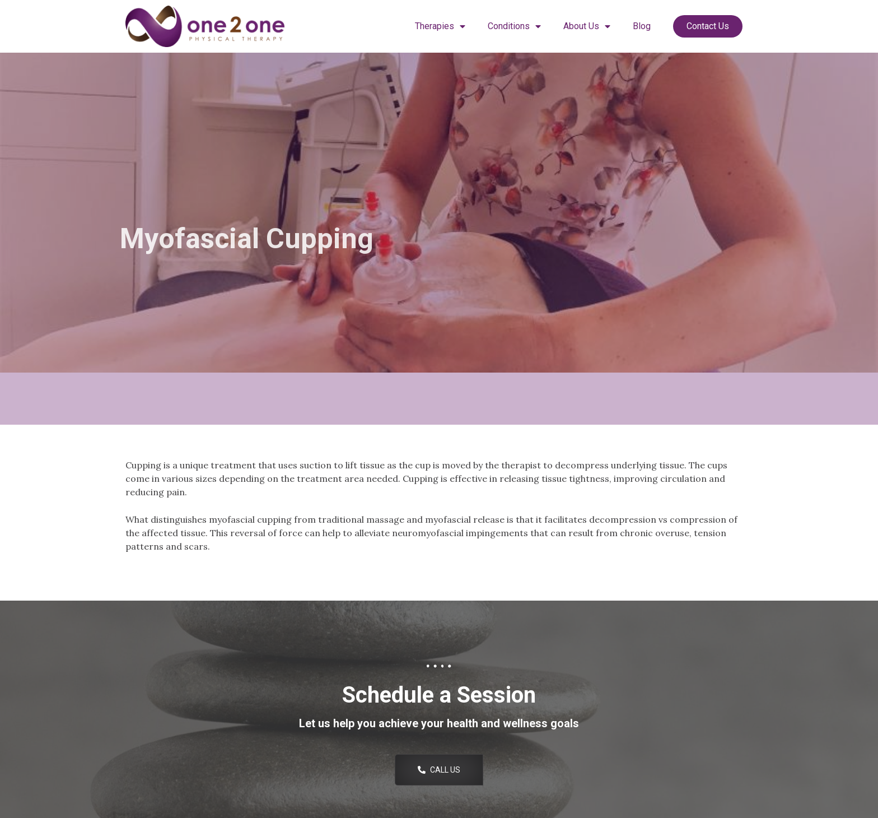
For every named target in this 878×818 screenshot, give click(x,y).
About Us (586, 26)
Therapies (440, 26)
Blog (642, 26)
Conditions (514, 26)
